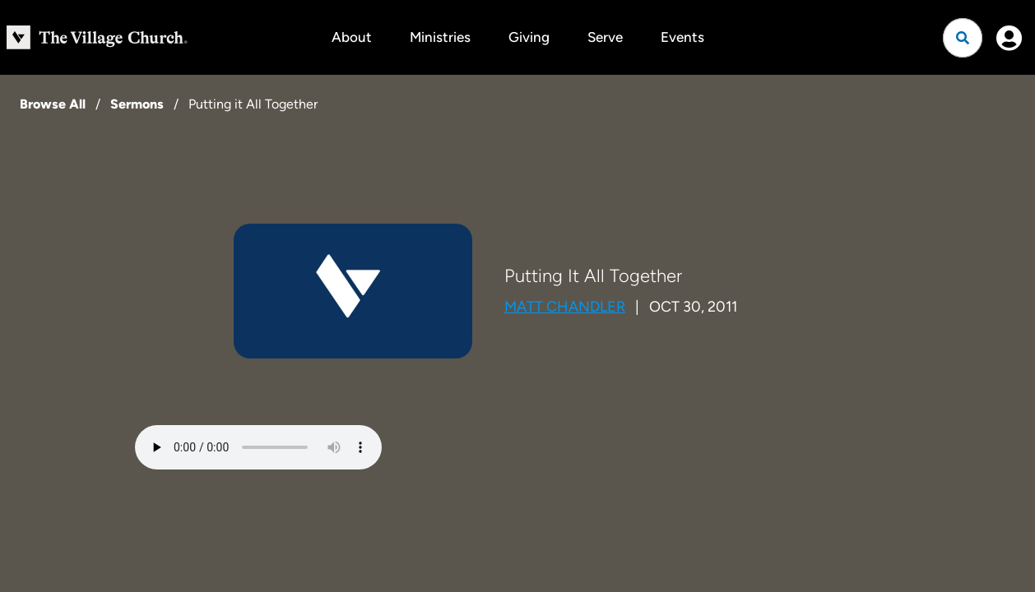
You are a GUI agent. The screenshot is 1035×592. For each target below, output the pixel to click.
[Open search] (962, 38)
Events (682, 37)
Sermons (137, 104)
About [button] (352, 37)
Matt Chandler (564, 307)
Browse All (53, 104)
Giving (529, 37)
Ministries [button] (440, 37)
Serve (605, 37)
